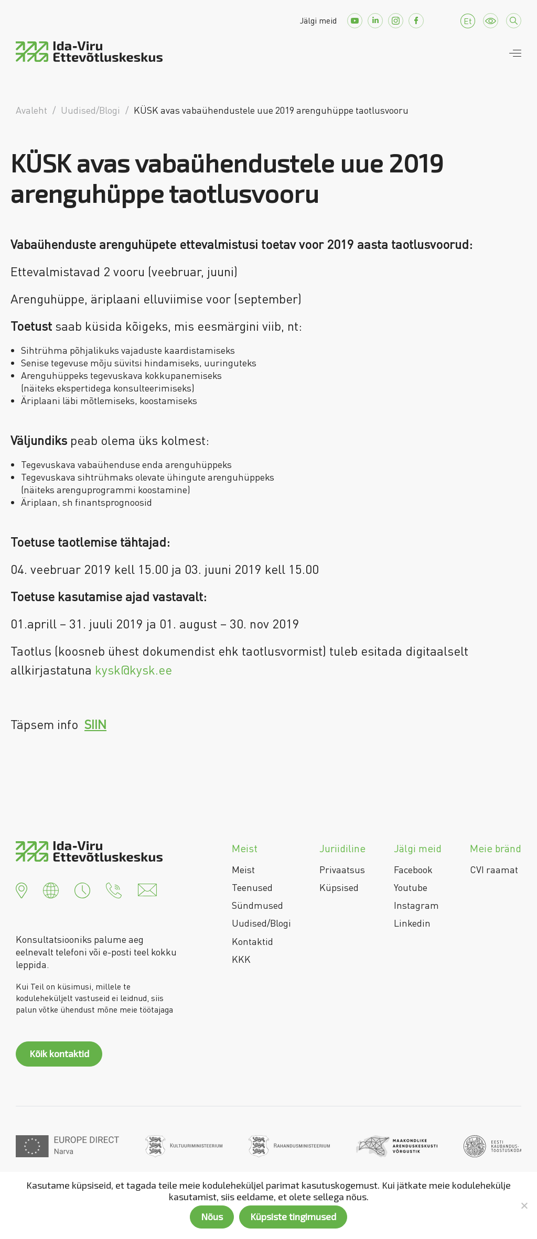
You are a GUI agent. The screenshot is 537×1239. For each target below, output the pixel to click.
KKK (241, 959)
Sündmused (257, 905)
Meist (243, 869)
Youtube (410, 887)
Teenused (252, 887)
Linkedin (412, 923)
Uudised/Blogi (261, 923)
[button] (21, 889)
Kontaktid (252, 941)
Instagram (416, 905)
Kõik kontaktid (59, 1053)
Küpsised (339, 887)
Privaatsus (342, 869)
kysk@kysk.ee (133, 669)
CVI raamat (494, 869)
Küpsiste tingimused (293, 1216)
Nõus (212, 1216)
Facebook (413, 869)
